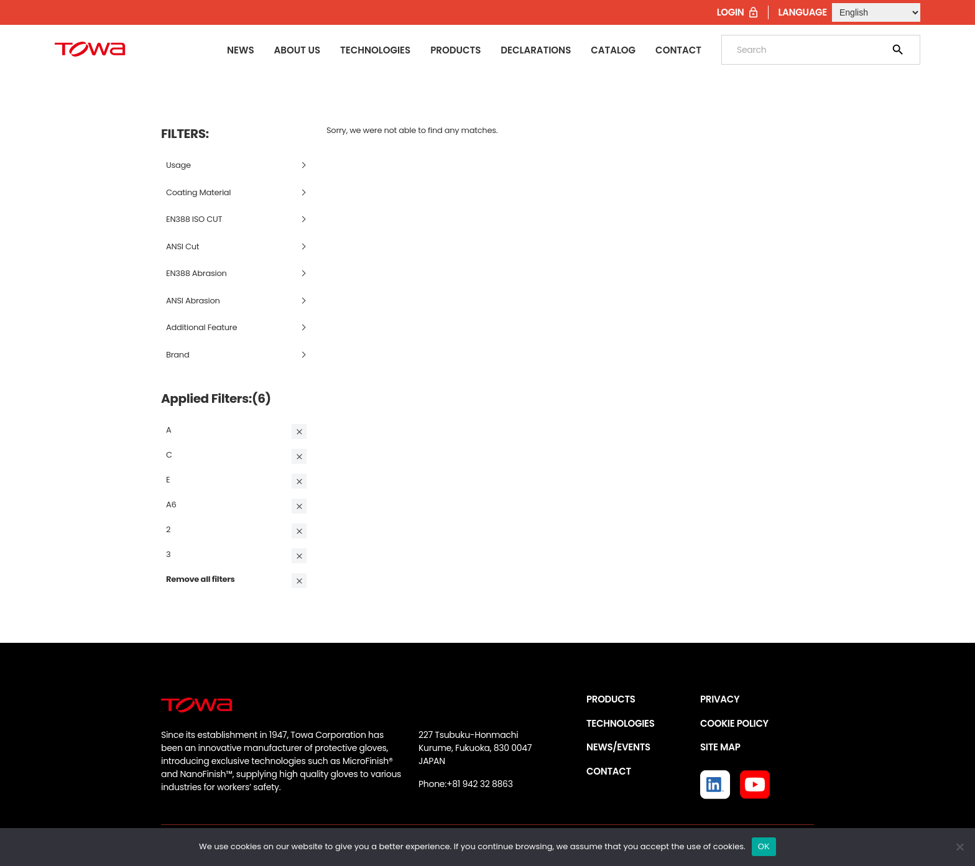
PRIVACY (719, 699)
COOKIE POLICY (734, 723)
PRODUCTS (610, 699)
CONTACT (608, 771)
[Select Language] (876, 12)
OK (764, 846)
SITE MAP (720, 746)
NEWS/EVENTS (618, 746)
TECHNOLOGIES (620, 723)
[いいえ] (959, 847)
